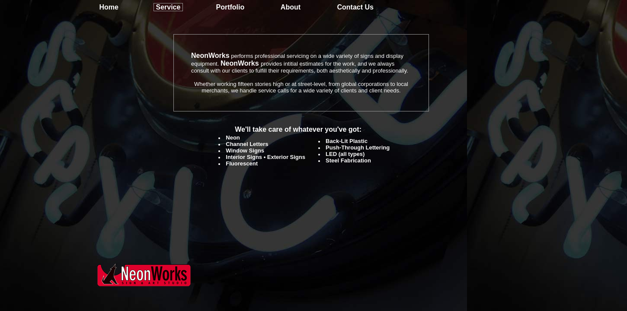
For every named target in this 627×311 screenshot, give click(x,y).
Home (108, 7)
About (291, 7)
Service (168, 7)
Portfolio (230, 7)
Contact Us (355, 7)
